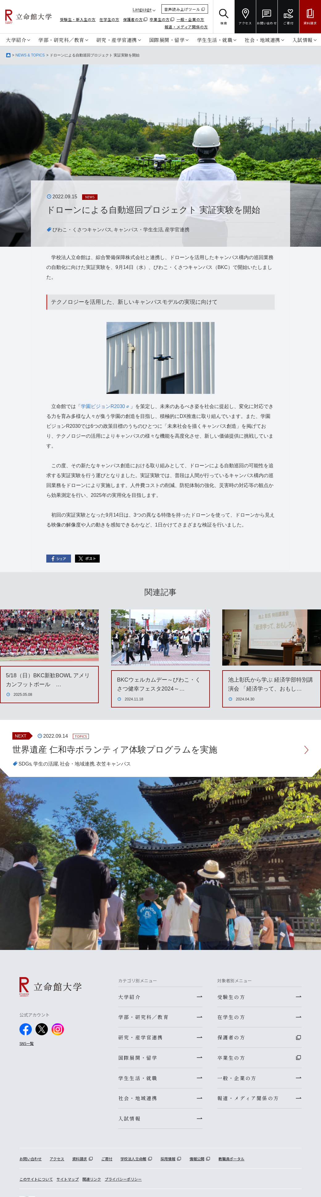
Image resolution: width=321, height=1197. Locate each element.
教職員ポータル (231, 1159)
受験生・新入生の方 (78, 19)
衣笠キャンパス (114, 763)
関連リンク (91, 1179)
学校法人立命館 (133, 1159)
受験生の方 (231, 997)
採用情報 (167, 1159)
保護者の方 (133, 19)
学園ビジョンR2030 (105, 406)
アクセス (57, 1159)
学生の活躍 (46, 763)
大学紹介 (16, 39)
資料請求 (79, 1159)
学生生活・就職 (215, 39)
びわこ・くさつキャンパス (82, 229)
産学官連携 (177, 229)
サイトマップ (67, 1179)
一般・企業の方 (190, 19)
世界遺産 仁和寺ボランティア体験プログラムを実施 (114, 749)
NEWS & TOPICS (30, 55)
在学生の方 (109, 19)
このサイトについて (36, 1179)
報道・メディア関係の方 (186, 26)
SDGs (25, 763)
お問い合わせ (30, 1159)
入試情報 (302, 39)
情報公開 (197, 1159)
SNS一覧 (26, 1043)
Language (142, 9)
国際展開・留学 (167, 39)
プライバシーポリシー (123, 1179)
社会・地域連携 (262, 39)
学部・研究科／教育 (61, 39)
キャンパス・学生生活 (138, 229)
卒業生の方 (160, 19)
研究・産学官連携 (116, 39)
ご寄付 (106, 1159)
